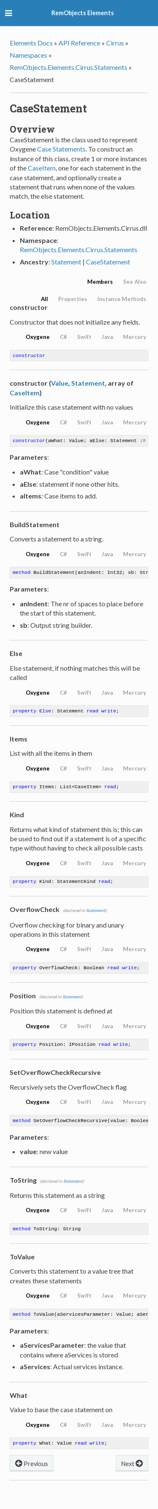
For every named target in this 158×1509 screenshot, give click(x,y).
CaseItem (42, 168)
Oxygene (38, 336)
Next (132, 1473)
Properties (72, 299)
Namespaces (28, 55)
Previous (31, 1473)
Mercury (134, 336)
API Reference (79, 43)
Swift (84, 336)
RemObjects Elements (82, 12)
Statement (66, 262)
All (44, 299)
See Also (134, 281)
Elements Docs (31, 43)
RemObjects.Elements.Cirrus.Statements (68, 67)
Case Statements (61, 149)
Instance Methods (121, 299)
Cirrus (115, 43)
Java (107, 336)
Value (59, 384)
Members (100, 281)
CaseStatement (108, 262)
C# (63, 336)
